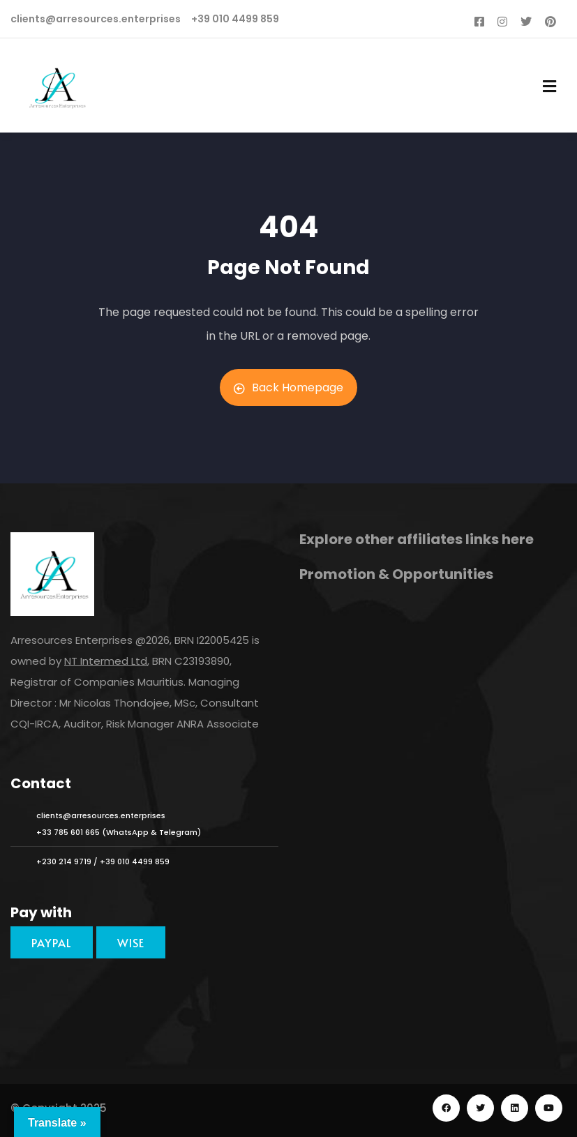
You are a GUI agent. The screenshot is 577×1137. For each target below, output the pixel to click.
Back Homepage (288, 387)
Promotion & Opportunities (396, 574)
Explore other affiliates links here (416, 539)
